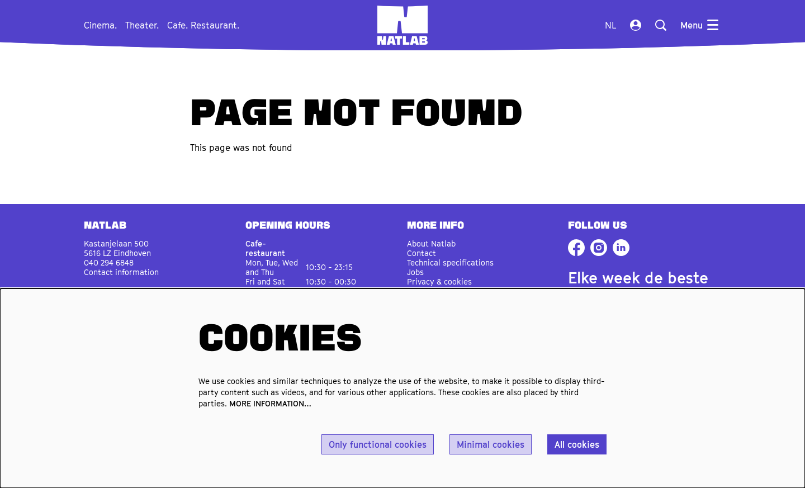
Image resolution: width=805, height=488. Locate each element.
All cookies (577, 444)
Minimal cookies (490, 444)
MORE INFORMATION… (270, 403)
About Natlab (431, 243)
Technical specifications (450, 262)
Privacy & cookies (439, 281)
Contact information (121, 272)
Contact (421, 253)
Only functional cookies (378, 444)
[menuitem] (100, 25)
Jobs (415, 272)
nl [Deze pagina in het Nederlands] (610, 25)
